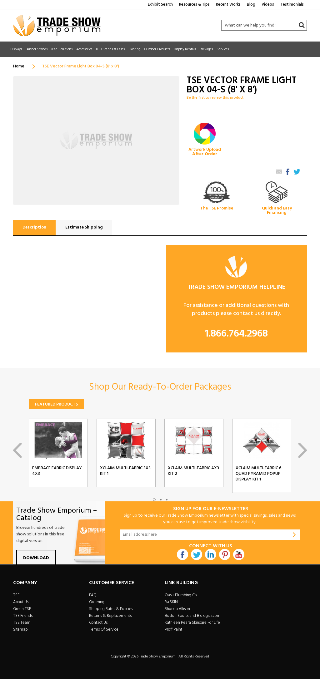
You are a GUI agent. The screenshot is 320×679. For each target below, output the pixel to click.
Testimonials (292, 4)
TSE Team (21, 622)
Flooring (134, 49)
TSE (16, 595)
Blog (251, 4)
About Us (20, 602)
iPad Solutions (61, 49)
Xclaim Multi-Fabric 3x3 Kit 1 (125, 471)
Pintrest (224, 554)
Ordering (96, 602)
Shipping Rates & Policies (111, 609)
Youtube (238, 554)
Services (223, 49)
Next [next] (302, 450)
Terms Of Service (103, 629)
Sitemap (20, 629)
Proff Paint (173, 629)
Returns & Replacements (110, 616)
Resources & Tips (194, 4)
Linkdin (210, 554)
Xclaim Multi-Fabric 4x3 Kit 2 (193, 471)
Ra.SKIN (171, 602)
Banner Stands (37, 49)
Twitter (196, 554)
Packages (206, 49)
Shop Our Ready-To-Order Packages (160, 387)
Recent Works (228, 4)
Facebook (182, 554)
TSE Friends (22, 616)
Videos (268, 4)
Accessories (84, 49)
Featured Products (56, 404)
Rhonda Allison (177, 609)
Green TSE (22, 609)
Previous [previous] (17, 450)
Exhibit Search (160, 4)
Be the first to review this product (215, 98)
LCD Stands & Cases (110, 49)
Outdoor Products (157, 49)
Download (36, 558)
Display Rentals (185, 49)
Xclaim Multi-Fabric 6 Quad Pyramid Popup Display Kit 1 (259, 473)
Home (18, 66)
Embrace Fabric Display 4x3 (57, 471)
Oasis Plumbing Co (181, 595)
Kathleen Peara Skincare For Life (192, 622)
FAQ (93, 595)
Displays (16, 49)
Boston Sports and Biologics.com (192, 616)
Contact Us (98, 622)
